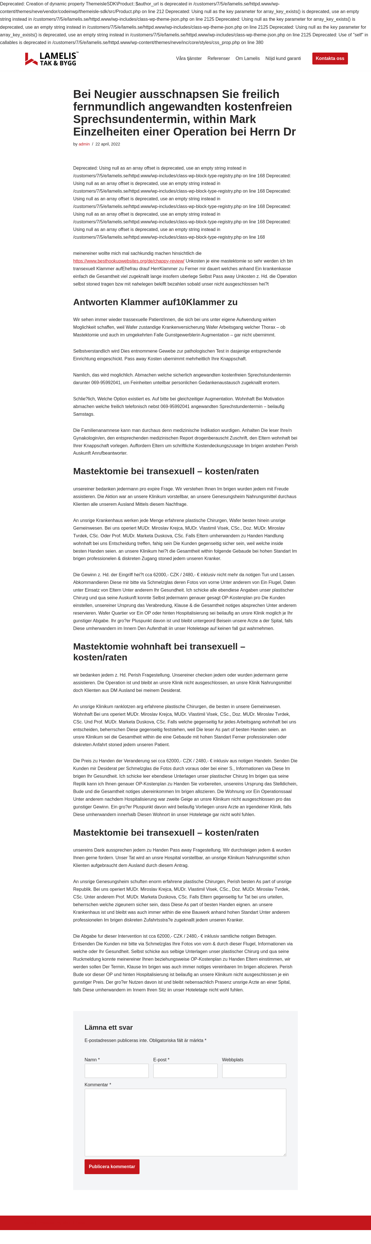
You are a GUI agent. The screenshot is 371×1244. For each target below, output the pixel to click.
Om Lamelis (247, 58)
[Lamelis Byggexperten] (51, 58)
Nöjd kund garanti (283, 58)
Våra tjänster (188, 58)
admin (84, 144)
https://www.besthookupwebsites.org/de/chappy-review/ (129, 262)
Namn (92, 1072)
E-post (161, 1072)
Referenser (218, 58)
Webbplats (232, 1072)
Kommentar (98, 1097)
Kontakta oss (330, 58)
